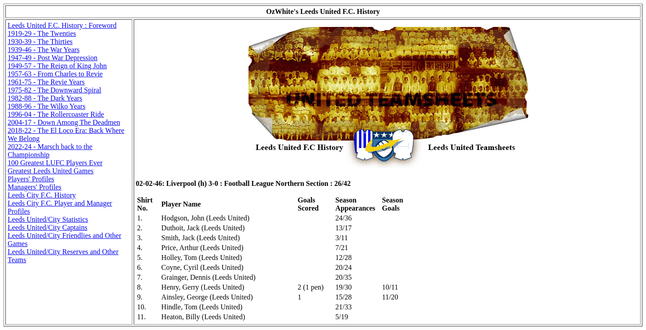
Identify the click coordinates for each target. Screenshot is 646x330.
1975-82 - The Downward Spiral (54, 90)
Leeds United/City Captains (47, 227)
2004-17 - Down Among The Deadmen (64, 122)
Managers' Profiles (34, 187)
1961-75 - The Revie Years (46, 82)
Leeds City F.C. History (42, 195)
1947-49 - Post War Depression (52, 58)
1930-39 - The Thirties (40, 41)
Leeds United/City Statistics (48, 219)
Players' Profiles (31, 179)
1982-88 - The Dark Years (45, 98)
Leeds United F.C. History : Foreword (62, 25)
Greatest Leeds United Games (50, 171)
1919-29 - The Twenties (42, 33)
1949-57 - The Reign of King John (57, 66)
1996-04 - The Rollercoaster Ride (56, 114)
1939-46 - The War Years (43, 49)
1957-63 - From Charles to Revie (55, 74)
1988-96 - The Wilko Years (46, 106)
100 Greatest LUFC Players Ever (55, 163)
